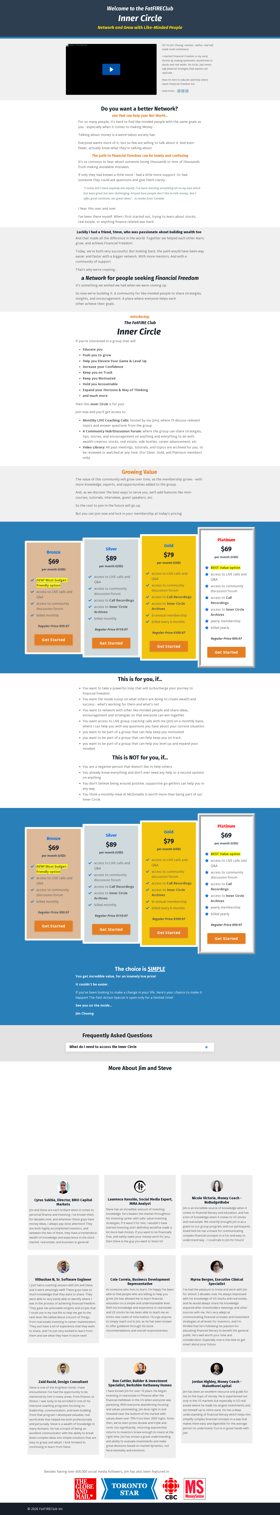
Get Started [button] (53, 639)
